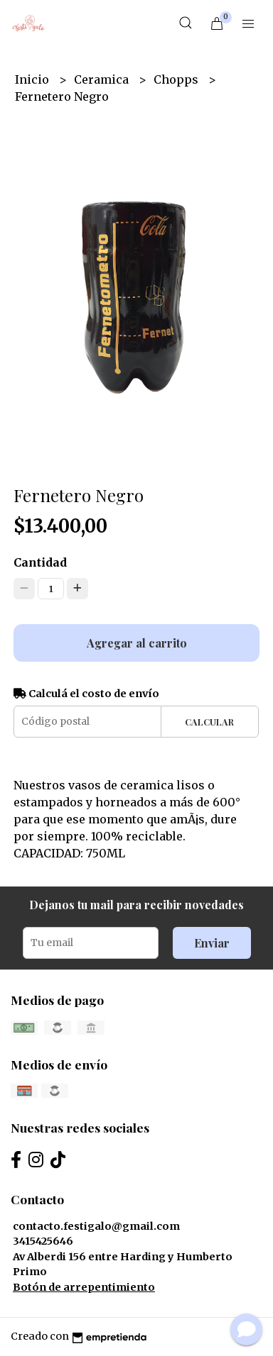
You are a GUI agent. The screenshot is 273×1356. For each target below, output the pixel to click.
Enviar (212, 942)
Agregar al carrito (137, 642)
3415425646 (43, 1241)
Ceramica (103, 79)
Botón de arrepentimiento (84, 1287)
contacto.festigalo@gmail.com (96, 1226)
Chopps (177, 79)
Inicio (33, 79)
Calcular (209, 722)
